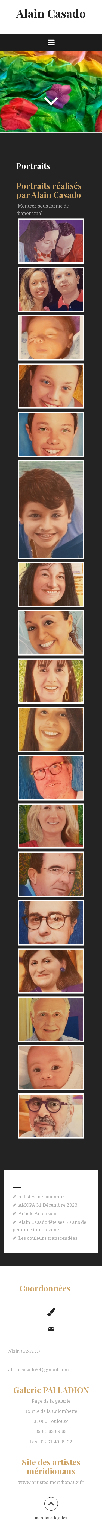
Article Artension (37, 1213)
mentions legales (51, 1517)
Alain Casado (51, 13)
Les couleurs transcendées (47, 1238)
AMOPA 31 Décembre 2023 (48, 1205)
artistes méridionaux (41, 1196)
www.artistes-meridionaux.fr (51, 1482)
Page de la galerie (51, 1401)
